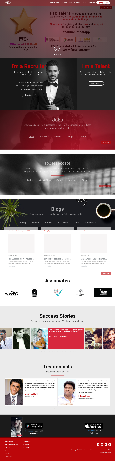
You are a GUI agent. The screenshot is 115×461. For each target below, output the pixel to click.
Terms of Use (27, 441)
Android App (54, 3)
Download (29, 431)
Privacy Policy (28, 444)
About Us (26, 447)
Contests (92, 3)
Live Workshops (74, 3)
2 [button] (57, 408)
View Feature (96, 83)
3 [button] (60, 408)
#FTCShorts (9, 441)
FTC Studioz (8, 456)
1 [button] (55, 408)
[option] (31, 392)
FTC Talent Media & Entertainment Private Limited (92, 450)
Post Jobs (29, 95)
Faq (6, 450)
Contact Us (8, 447)
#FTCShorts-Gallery (12, 444)
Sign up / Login (103, 3)
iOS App (64, 3)
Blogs (7, 453)
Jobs (84, 3)
